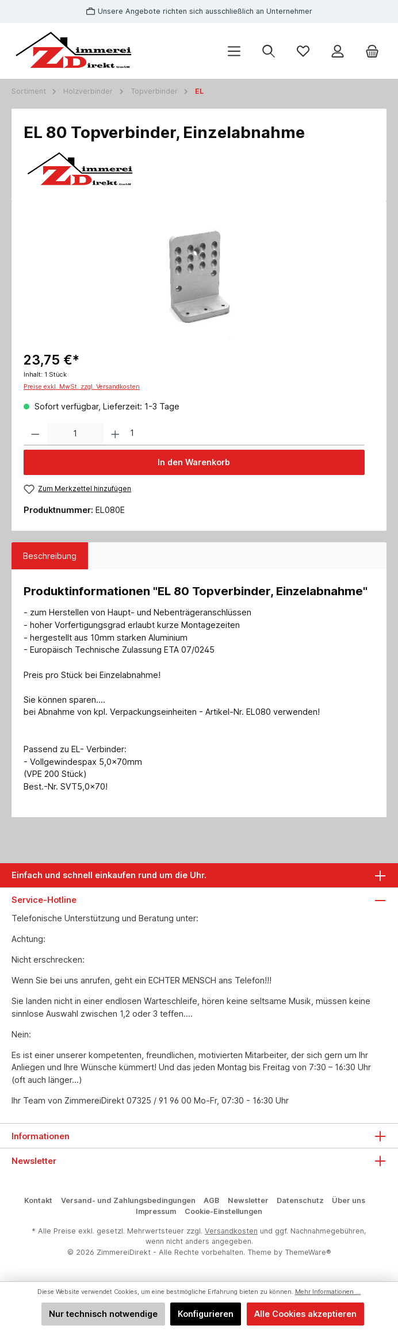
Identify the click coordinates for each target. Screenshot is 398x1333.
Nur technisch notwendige (103, 1314)
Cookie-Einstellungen (223, 1211)
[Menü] (234, 51)
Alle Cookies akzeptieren (305, 1314)
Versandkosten (231, 1231)
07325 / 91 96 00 (159, 1100)
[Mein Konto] (337, 51)
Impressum (156, 1211)
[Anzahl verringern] (35, 434)
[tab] (50, 556)
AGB (211, 1200)
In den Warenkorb (194, 462)
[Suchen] (268, 51)
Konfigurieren (206, 1314)
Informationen (41, 1136)
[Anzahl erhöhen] (115, 434)
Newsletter (248, 1200)
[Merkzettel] (303, 51)
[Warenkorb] (372, 51)
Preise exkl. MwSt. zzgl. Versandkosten (82, 386)
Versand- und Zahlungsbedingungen (128, 1200)
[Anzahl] (75, 434)
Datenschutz (300, 1200)
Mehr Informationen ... (328, 1292)
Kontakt (38, 1200)
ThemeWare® (308, 1252)
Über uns (348, 1200)
